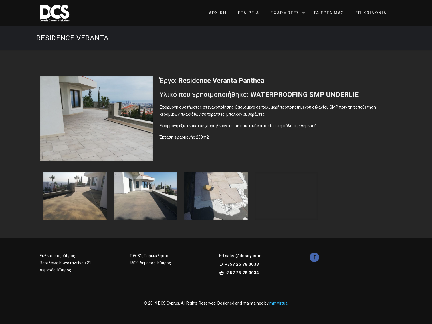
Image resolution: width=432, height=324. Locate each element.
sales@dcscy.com (243, 255)
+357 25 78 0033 (242, 264)
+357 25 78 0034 (242, 272)
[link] (96, 118)
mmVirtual (278, 303)
